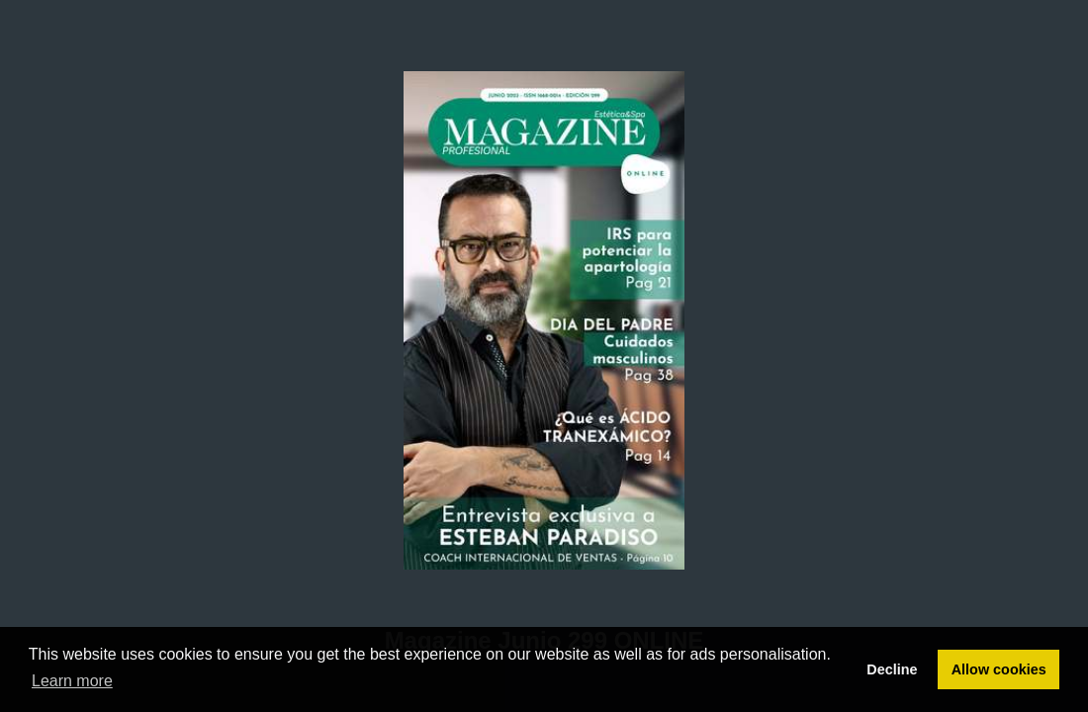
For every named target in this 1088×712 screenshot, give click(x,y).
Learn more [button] (72, 680)
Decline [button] (891, 669)
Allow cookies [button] (999, 669)
